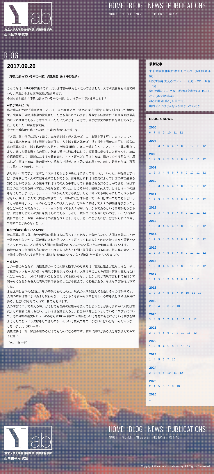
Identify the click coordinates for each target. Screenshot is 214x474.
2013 (152, 221)
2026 (152, 394)
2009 (152, 167)
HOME (116, 5)
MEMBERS (142, 14)
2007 (152, 140)
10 (168, 132)
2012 (152, 207)
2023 (152, 354)
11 (175, 132)
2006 (152, 127)
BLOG (136, 5)
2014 (152, 234)
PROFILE (126, 14)
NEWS (155, 5)
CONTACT (175, 14)
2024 (152, 367)
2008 (152, 154)
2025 (152, 381)
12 (181, 132)
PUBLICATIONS (187, 5)
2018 (152, 287)
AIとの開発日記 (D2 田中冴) (167, 101)
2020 (152, 314)
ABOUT (113, 14)
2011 (152, 194)
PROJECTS (159, 14)
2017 (152, 274)
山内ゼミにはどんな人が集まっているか (174, 106)
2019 (152, 301)
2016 (152, 261)
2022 (152, 341)
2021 (152, 327)
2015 (152, 247)
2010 (152, 181)
